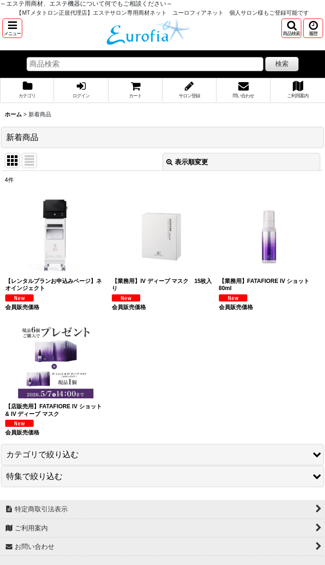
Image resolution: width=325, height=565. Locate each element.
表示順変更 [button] (187, 162)
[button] (12, 28)
